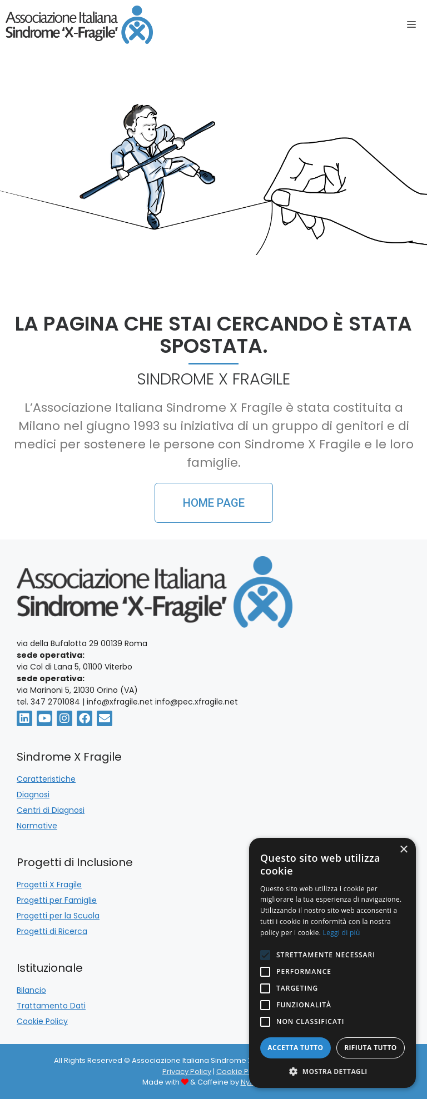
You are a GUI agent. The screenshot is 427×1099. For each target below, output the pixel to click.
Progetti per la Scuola (58, 915)
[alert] (332, 963)
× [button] (403, 850)
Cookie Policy (42, 1021)
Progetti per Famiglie (57, 900)
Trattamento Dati (51, 1005)
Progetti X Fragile (49, 884)
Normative (37, 825)
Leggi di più (341, 932)
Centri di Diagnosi (51, 810)
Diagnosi (33, 794)
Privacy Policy (186, 1071)
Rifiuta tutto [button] (370, 1047)
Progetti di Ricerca (52, 931)
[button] (332, 1071)
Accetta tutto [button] (295, 1047)
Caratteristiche (46, 779)
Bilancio (31, 990)
